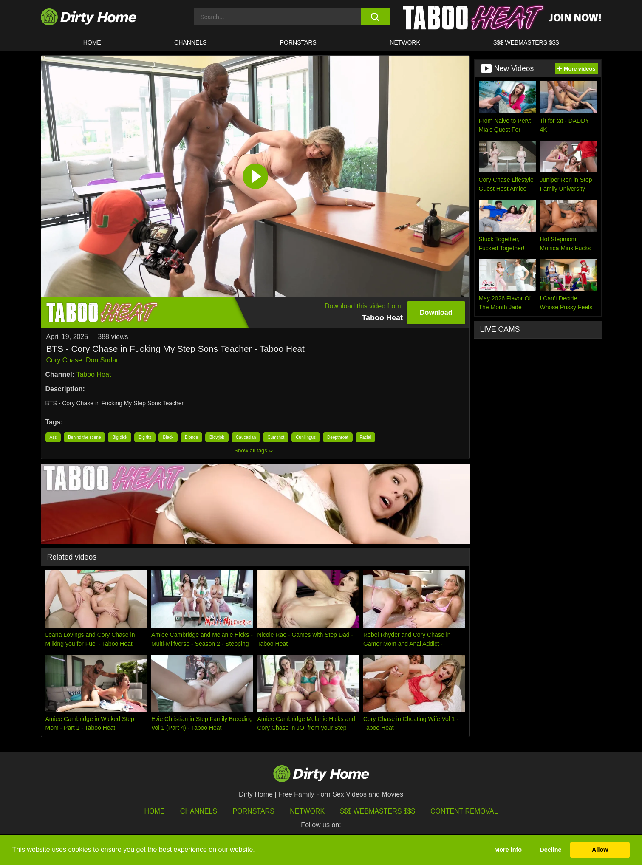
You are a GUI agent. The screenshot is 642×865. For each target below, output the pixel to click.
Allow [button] (600, 849)
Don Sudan (103, 360)
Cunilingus (306, 437)
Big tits (145, 437)
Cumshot (275, 437)
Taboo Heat (93, 374)
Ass (53, 437)
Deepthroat (337, 437)
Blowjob (216, 437)
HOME (92, 42)
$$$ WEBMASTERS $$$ (526, 42)
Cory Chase (64, 360)
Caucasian (246, 437)
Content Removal (464, 811)
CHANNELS (190, 42)
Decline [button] (550, 849)
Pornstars (298, 42)
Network (405, 42)
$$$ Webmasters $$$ (377, 811)
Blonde (191, 437)
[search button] (375, 16)
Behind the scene (84, 437)
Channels (198, 811)
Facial (365, 437)
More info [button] (508, 849)
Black (168, 437)
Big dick (119, 437)
